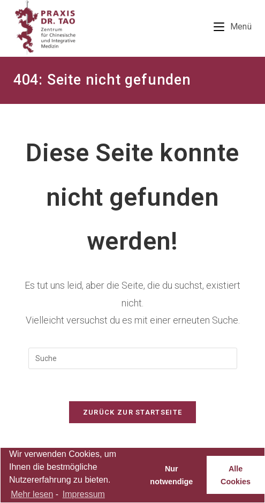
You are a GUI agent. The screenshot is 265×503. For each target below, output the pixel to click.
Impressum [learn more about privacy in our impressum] (84, 494)
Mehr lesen (32, 494)
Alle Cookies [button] (236, 475)
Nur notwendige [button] (171, 475)
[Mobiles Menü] (233, 26)
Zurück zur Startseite (132, 412)
